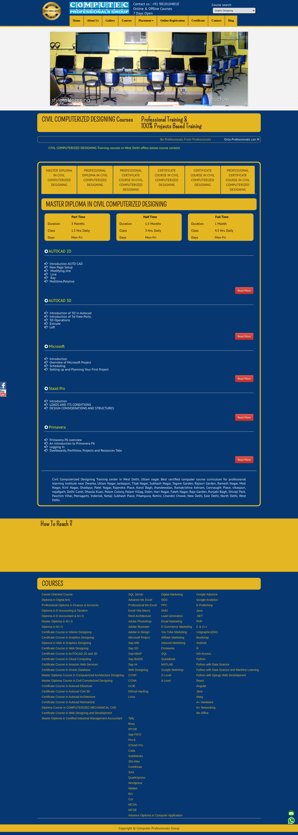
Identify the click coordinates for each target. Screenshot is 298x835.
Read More (244, 290)
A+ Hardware (204, 702)
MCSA (132, 804)
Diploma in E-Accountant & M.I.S (63, 616)
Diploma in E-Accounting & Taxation (65, 610)
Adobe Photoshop (139, 621)
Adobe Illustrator (138, 626)
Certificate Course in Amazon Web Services (70, 664)
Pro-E (132, 740)
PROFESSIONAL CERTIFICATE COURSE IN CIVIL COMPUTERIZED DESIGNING (131, 179)
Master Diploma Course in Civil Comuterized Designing (77, 680)
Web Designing (138, 669)
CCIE (131, 686)
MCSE (132, 810)
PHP (199, 621)
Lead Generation (172, 616)
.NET (199, 616)
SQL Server (135, 594)
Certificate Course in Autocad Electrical (67, 686)
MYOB (132, 729)
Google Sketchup (172, 669)
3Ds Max (134, 761)
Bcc (130, 793)
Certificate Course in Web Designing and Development (77, 713)
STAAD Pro (135, 745)
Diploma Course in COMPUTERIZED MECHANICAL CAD (79, 707)
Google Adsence (207, 594)
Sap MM (133, 643)
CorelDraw (135, 766)
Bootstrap (202, 637)
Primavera (167, 648)
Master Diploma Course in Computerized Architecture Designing (83, 675)
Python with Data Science (213, 664)
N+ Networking (205, 707)
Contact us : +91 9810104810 (156, 9)
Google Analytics (207, 599)
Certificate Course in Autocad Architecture (68, 696)
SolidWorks (135, 756)
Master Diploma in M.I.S (57, 621)
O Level (166, 675)
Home (76, 20)
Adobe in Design (139, 632)
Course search (221, 4)
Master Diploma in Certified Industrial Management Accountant (82, 718)
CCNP (132, 675)
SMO (164, 610)
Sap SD (133, 648)
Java (199, 610)
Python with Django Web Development (221, 675)
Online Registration (172, 20)
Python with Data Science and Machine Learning (227, 669)
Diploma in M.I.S (52, 626)
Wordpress (135, 783)
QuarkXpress (136, 777)
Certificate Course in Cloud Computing (66, 659)
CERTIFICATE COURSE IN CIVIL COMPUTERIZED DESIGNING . (167, 179)
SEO (164, 599)
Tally (131, 718)
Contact (216, 20)
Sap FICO (134, 734)
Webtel (132, 788)
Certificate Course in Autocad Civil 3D (66, 691)
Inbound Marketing (173, 643)
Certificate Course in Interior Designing (66, 632)
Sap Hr (132, 664)
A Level (166, 680)
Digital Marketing (172, 594)
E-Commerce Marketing (176, 626)
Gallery (110, 20)
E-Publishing (204, 605)
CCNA (132, 680)
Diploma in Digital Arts (56, 599)
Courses (127, 20)
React (200, 680)
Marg (199, 696)
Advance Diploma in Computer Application (155, 815)
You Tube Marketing (174, 632)
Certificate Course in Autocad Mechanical (68, 702)
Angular (201, 686)
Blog (231, 20)
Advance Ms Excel (140, 599)
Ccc (130, 799)
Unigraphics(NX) (207, 632)
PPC (164, 605)
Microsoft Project (139, 637)
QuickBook (168, 659)
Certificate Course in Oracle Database (66, 669)
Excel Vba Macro (139, 610)
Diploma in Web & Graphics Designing (66, 643)
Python (200, 659)
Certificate (198, 20)
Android (201, 643)
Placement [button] (146, 20)
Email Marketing (171, 621)
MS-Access (203, 653)
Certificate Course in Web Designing (65, 648)
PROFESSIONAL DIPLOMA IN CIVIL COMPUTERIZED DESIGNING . (95, 179)
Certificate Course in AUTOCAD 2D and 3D (69, 653)
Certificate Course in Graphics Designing (68, 637)
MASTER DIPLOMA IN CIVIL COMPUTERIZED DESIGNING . (59, 179)
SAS (131, 772)
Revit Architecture (139, 616)
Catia (131, 750)
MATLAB (167, 664)
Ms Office (202, 713)
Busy (131, 723)
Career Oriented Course (57, 594)
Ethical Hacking (138, 691)
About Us (93, 20)
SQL (164, 653)
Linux (131, 696)
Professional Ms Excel (142, 605)
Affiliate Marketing (172, 637)
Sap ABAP (135, 653)
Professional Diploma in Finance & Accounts (70, 605)
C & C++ (202, 626)
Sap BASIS (135, 659)
